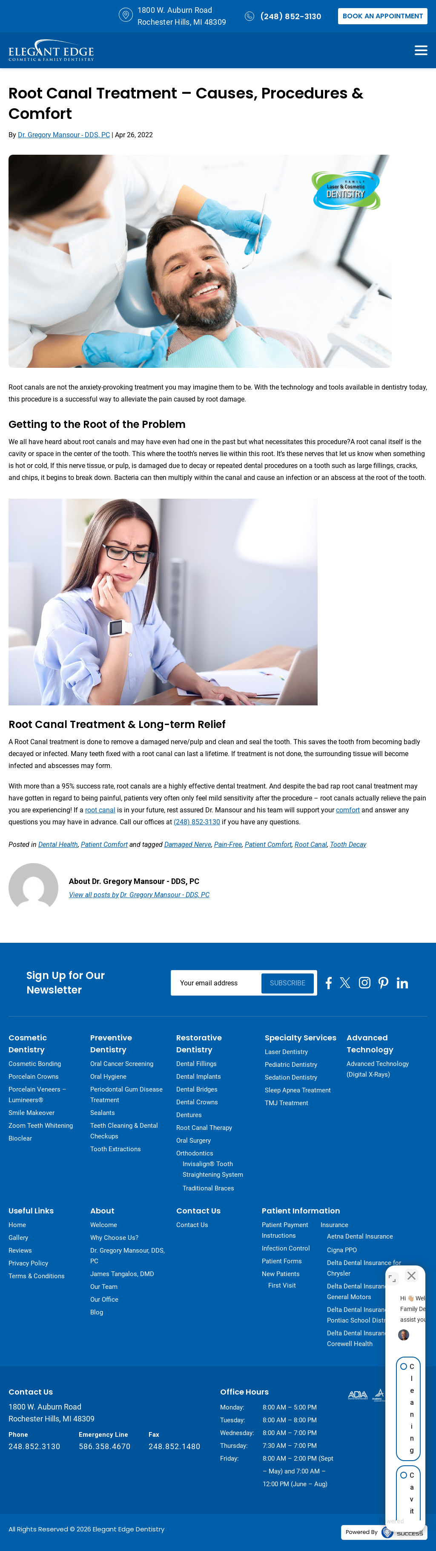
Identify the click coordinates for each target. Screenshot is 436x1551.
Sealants (102, 1113)
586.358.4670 (105, 1446)
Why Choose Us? (114, 1238)
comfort (348, 810)
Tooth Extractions (115, 1149)
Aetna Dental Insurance (360, 1236)
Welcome (103, 1225)
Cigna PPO (342, 1250)
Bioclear (20, 1138)
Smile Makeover (31, 1113)
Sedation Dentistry (291, 1077)
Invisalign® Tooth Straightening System (213, 1169)
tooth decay (348, 844)
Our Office (104, 1299)
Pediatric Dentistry (291, 1065)
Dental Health (58, 844)
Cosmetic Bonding (35, 1064)
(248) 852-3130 (282, 16)
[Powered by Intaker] (366, 1526)
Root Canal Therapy (204, 1128)
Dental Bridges (197, 1089)
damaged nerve (187, 844)
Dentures (189, 1115)
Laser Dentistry (286, 1052)
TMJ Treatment (286, 1103)
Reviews (20, 1250)
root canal (100, 810)
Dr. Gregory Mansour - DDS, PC (64, 135)
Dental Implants (198, 1076)
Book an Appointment (383, 16)
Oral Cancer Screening (121, 1064)
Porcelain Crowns (34, 1076)
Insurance (334, 1225)
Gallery (18, 1238)
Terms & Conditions (37, 1276)
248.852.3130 (34, 1446)
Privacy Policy (28, 1263)
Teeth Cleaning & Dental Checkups (124, 1131)
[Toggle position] (392, 1272)
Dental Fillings (196, 1064)
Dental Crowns (197, 1102)
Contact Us (192, 1225)
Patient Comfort (104, 844)
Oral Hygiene (108, 1076)
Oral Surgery (193, 1140)
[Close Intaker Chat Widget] (410, 1272)
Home (17, 1225)
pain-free (228, 844)
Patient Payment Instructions (285, 1230)
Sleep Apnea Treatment (298, 1090)
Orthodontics (194, 1153)
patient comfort (268, 844)
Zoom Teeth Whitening (41, 1125)
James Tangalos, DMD (122, 1274)
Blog (96, 1312)
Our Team (104, 1287)
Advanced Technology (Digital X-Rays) (378, 1069)
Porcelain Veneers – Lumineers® (37, 1095)
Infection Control (286, 1248)
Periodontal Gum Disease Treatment (126, 1095)
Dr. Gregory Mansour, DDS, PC (127, 1256)
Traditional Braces (208, 1188)
